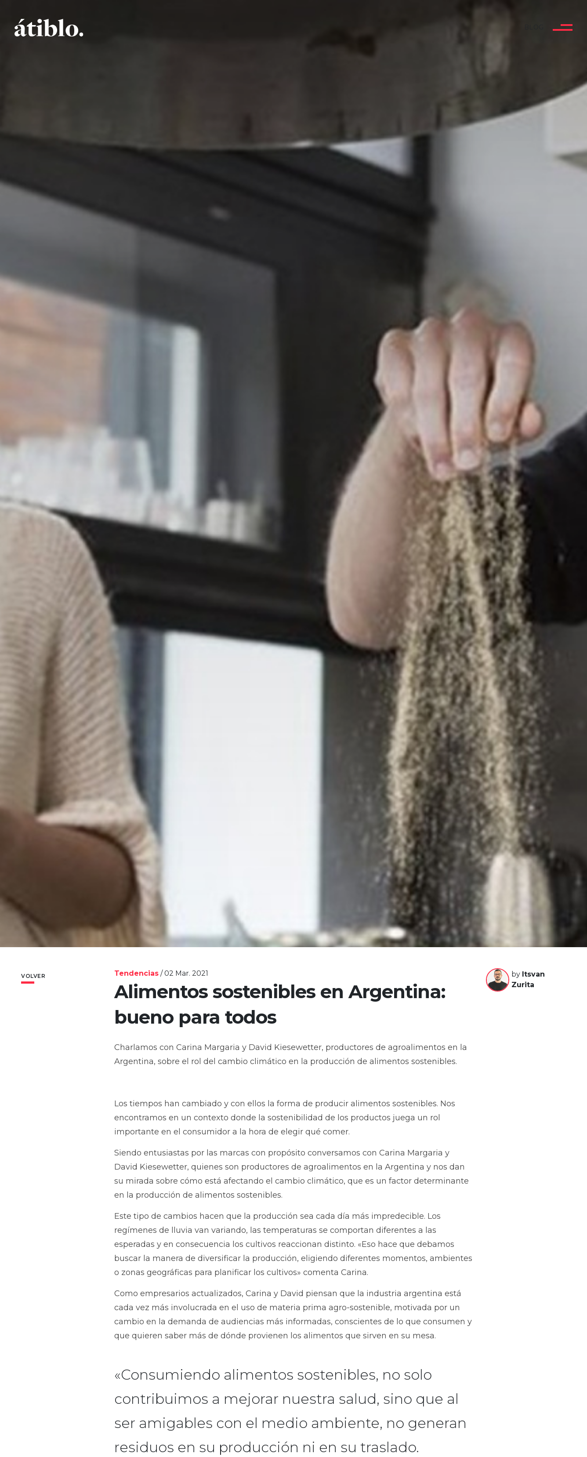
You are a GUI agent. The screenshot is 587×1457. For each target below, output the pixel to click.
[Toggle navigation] (563, 27)
